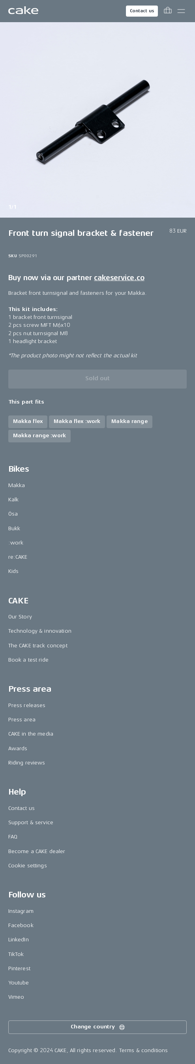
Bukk (14, 528)
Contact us (142, 10)
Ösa (13, 514)
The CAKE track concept (38, 646)
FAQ (12, 837)
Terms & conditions (143, 1050)
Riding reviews (26, 763)
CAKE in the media (30, 734)
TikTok (16, 954)
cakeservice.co (119, 278)
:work (16, 543)
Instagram (21, 911)
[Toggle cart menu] (167, 11)
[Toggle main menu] (181, 11)
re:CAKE (18, 557)
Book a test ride (28, 660)
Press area (22, 720)
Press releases (27, 705)
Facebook (21, 925)
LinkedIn (18, 940)
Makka (16, 485)
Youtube (18, 983)
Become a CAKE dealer (37, 851)
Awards (18, 748)
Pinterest (19, 968)
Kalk (13, 500)
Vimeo (16, 997)
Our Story (20, 617)
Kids (13, 571)
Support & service (30, 822)
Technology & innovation (39, 631)
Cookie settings (27, 866)
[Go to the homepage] (23, 11)
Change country (98, 1027)
